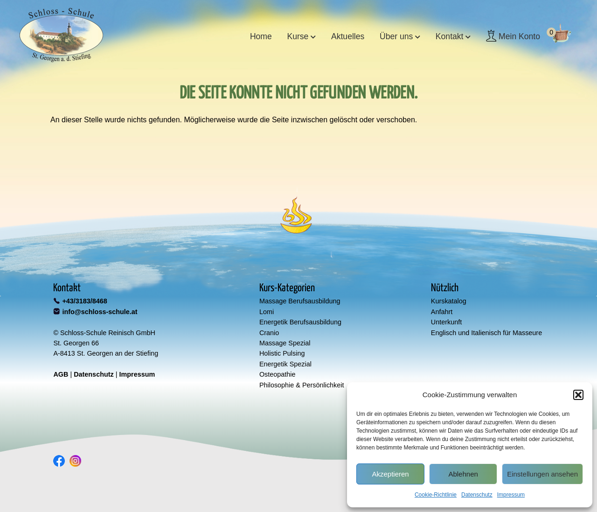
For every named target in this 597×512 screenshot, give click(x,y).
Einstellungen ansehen (542, 474)
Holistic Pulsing (282, 353)
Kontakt (450, 36)
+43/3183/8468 (84, 301)
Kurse (297, 36)
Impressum (511, 494)
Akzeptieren (390, 474)
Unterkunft (446, 322)
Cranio (269, 333)
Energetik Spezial (285, 364)
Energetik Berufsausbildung (300, 322)
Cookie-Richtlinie (436, 494)
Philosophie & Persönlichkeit (301, 385)
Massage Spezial (285, 343)
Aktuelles (347, 36)
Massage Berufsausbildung (299, 301)
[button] (578, 395)
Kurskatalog (448, 301)
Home (261, 36)
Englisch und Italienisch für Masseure (486, 333)
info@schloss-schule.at (99, 312)
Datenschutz (477, 494)
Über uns (396, 36)
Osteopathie (277, 374)
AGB (60, 374)
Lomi (266, 312)
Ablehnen (463, 474)
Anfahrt (441, 312)
